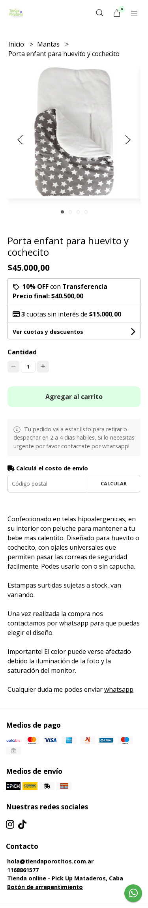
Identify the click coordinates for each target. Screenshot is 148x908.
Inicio (17, 44)
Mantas (49, 44)
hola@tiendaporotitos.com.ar (50, 861)
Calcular (114, 483)
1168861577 (23, 870)
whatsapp (118, 689)
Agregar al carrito (74, 396)
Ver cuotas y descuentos (48, 331)
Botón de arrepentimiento (45, 887)
